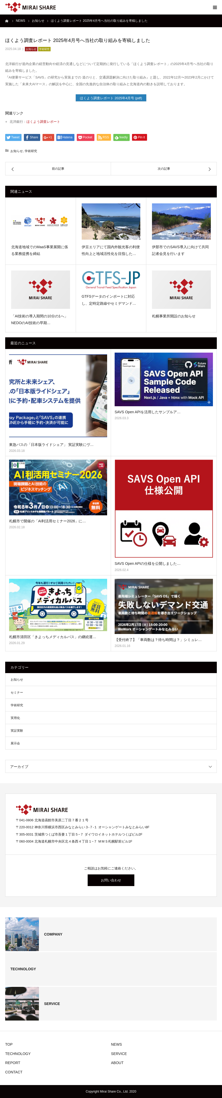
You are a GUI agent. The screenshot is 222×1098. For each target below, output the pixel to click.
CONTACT (14, 1072)
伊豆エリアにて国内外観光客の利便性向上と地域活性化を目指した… (111, 250)
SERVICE (119, 1054)
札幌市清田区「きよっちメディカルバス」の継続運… (52, 637)
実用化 (15, 718)
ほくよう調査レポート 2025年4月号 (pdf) (111, 98)
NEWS (116, 1044)
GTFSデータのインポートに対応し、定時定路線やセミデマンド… (109, 299)
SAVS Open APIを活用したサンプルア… (148, 412)
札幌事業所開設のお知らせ (174, 316)
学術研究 (44, 49)
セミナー (17, 692)
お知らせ (31, 49)
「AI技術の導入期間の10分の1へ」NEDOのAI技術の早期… (39, 319)
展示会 (15, 743)
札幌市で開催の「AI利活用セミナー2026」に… (47, 521)
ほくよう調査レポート (43, 122)
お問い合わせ (111, 880)
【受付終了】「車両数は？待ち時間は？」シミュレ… (158, 640)
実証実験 (17, 730)
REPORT (12, 1063)
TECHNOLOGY (18, 1054)
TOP (9, 1044)
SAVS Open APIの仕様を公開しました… (148, 563)
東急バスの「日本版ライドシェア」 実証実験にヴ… (51, 445)
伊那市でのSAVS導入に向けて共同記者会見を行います (180, 250)
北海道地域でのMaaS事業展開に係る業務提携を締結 (39, 250)
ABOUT (117, 1063)
